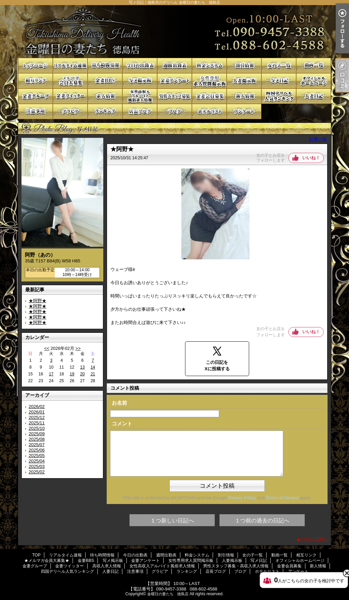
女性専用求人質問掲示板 (209, 80)
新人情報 (244, 96)
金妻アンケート (174, 80)
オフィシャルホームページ (313, 80)
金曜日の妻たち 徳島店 (167, 594)
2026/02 (37, 406)
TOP (35, 65)
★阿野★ (37, 300)
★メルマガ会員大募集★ (70, 80)
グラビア (70, 111)
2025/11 (37, 422)
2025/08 (37, 439)
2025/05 (37, 455)
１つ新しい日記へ (172, 520)
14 (93, 367)
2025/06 (37, 450)
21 (93, 374)
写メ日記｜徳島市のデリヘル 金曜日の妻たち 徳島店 (174, 31)
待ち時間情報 (105, 65)
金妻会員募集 (209, 96)
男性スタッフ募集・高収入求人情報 (174, 96)
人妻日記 (313, 96)
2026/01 (37, 412)
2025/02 (37, 471)
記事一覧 (318, 139)
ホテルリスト (209, 111)
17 (51, 374)
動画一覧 (313, 65)
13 (82, 367)
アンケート (244, 111)
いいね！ (311, 157)
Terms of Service (282, 497)
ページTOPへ (314, 538)
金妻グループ (35, 96)
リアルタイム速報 (70, 65)
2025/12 (37, 417)
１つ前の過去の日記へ (262, 520)
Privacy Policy (242, 497)
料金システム (209, 65)
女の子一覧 (278, 65)
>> (77, 348)
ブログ (174, 111)
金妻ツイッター (70, 96)
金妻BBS (105, 80)
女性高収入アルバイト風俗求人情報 (139, 96)
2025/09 (37, 433)
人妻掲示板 (244, 80)
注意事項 (35, 111)
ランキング (105, 111)
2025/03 (37, 466)
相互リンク (35, 80)
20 (82, 374)
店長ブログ (139, 111)
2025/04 (37, 461)
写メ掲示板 (139, 80)
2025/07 (37, 444)
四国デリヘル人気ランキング (278, 96)
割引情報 (244, 65)
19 (72, 374)
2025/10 (37, 428)
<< (46, 348)
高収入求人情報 (105, 96)
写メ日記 (278, 80)
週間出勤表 (174, 65)
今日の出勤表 (139, 65)
